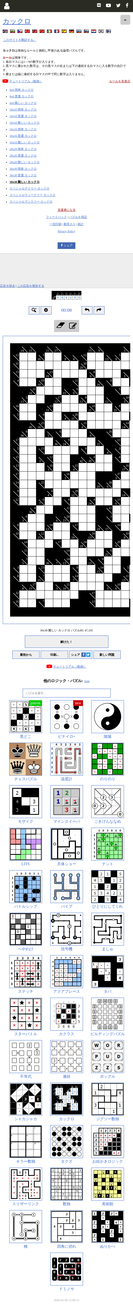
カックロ (17, 21)
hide (87, 681)
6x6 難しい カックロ (23, 102)
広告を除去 (7, 285)
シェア (68, 245)
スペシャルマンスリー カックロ (31, 201)
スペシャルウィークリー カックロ (32, 195)
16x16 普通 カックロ (23, 135)
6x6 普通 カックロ (22, 96)
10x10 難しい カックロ (25, 122)
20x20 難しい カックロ (25, 162)
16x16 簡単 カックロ (23, 129)
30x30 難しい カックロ (25, 181)
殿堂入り (70, 224)
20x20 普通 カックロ (23, 155)
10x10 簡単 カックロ (23, 109)
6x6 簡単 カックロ (22, 89)
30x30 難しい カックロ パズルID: (66, 630)
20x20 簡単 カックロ (23, 149)
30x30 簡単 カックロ (23, 168)
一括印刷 (55, 224)
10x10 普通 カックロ (23, 116)
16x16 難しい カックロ (25, 142)
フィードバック (56, 217)
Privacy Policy (66, 231)
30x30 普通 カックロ (23, 175)
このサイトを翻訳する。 (19, 39)
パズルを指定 (78, 217)
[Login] (6, 6)
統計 (81, 224)
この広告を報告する (30, 285)
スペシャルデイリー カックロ (29, 188)
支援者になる (67, 209)
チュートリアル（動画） (25, 81)
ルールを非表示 (119, 81)
